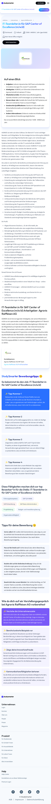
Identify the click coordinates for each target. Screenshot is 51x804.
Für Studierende (6, 739)
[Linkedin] (38, 792)
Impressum (19, 799)
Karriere (4, 711)
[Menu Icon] (48, 3)
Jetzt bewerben (44, 10)
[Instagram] (21, 792)
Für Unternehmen (7, 750)
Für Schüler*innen (7, 743)
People (4, 719)
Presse (4, 722)
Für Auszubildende (7, 747)
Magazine (5, 726)
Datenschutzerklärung (35, 799)
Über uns (4, 715)
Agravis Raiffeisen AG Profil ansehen (16, 364)
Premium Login (6, 782)
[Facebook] (13, 792)
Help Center (5, 774)
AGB (10, 799)
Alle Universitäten (7, 762)
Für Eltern (5, 758)
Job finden (40, 3)
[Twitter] (29, 792)
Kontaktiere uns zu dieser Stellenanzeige (14, 778)
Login (3, 707)
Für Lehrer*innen (7, 754)
